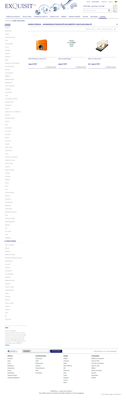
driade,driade (16, 341)
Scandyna (8, 271)
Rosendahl (9, 261)
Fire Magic (8, 150)
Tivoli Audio (9, 303)
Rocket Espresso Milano (13, 258)
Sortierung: (104, 29)
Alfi (6, 40)
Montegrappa (10, 222)
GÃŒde (7, 180)
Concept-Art (9, 102)
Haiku (7, 183)
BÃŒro (63, 16)
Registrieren (95, 2)
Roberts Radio (10, 254)
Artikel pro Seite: (90, 29)
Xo (6, 316)
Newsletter (26, 351)
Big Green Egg (9, 66)
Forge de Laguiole (11, 157)
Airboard (8, 31)
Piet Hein (8, 231)
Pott (6, 234)
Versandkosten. (116, 394)
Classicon (8, 92)
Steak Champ (9, 287)
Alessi (7, 34)
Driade (7, 115)
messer (7, 337)
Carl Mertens (10, 86)
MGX (6, 215)
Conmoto (8, 105)
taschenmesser (9, 333)
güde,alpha (14, 339)
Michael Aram (10, 218)
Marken (102, 16)
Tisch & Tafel (26, 16)
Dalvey (7, 108)
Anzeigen (12, 351)
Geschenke (94, 16)
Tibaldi (7, 300)
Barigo (7, 53)
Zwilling (8, 319)
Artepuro (66, 378)
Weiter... (7, 345)
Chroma (8, 89)
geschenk (21, 339)
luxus (11, 337)
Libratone (8, 209)
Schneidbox (9, 274)
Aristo (65, 375)
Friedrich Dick (10, 160)
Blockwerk (9, 73)
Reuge (7, 248)
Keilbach (8, 199)
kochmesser (21, 337)
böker (10, 343)
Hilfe (36, 370)
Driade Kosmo (10, 118)
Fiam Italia (8, 147)
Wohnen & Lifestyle (41, 16)
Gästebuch (10, 366)
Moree (7, 225)
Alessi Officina (10, 37)
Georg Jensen (9, 170)
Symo (7, 293)
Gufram (7, 176)
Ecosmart (8, 128)
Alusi (7, 47)
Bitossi (7, 70)
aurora (14, 343)
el (11, 341)
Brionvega (8, 82)
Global (7, 173)
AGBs (37, 361)
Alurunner (9, 44)
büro (6, 343)
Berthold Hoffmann (12, 63)
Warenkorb (10, 368)
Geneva (7, 167)
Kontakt (9, 358)
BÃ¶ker (7, 76)
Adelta (7, 28)
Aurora (7, 50)
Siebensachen (9, 280)
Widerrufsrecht (40, 368)
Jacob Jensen (9, 192)
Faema (7, 144)
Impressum (38, 358)
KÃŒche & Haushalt (13, 16)
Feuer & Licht (54, 16)
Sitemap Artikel (12, 375)
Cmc (6, 95)
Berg (6, 60)
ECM (6, 125)
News (9, 361)
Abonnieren (56, 351)
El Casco (8, 131)
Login (88, 2)
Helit (7, 186)
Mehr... (65, 382)
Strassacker (9, 290)
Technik (85, 16)
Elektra (7, 134)
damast (23, 341)
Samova (7, 267)
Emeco (7, 137)
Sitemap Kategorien (13, 378)
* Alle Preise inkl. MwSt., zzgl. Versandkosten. (105, 351)
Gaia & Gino (9, 163)
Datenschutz (39, 363)
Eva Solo (8, 141)
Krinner (8, 205)
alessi (19, 343)
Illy (6, 189)
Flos (6, 154)
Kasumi (7, 196)
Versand (37, 366)
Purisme (8, 238)
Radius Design (21, 20)
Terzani (7, 297)
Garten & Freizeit (74, 16)
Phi (6, 228)
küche (15, 337)
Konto (9, 370)
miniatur (17, 333)
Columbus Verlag (11, 99)
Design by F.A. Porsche (13, 112)
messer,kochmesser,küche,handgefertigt (17, 335)
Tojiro (7, 306)
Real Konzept (9, 245)
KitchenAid (9, 202)
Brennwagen (9, 79)
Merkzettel (10, 373)
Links (9, 363)
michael (22, 333)
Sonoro (7, 284)
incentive (8, 339)
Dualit (7, 121)
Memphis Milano (10, 212)
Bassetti (8, 57)
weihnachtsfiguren (10, 331)
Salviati (7, 264)
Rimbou (7, 251)
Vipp (6, 313)
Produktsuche (90, 11)
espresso (7, 341)
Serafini (8, 277)
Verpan (7, 309)
